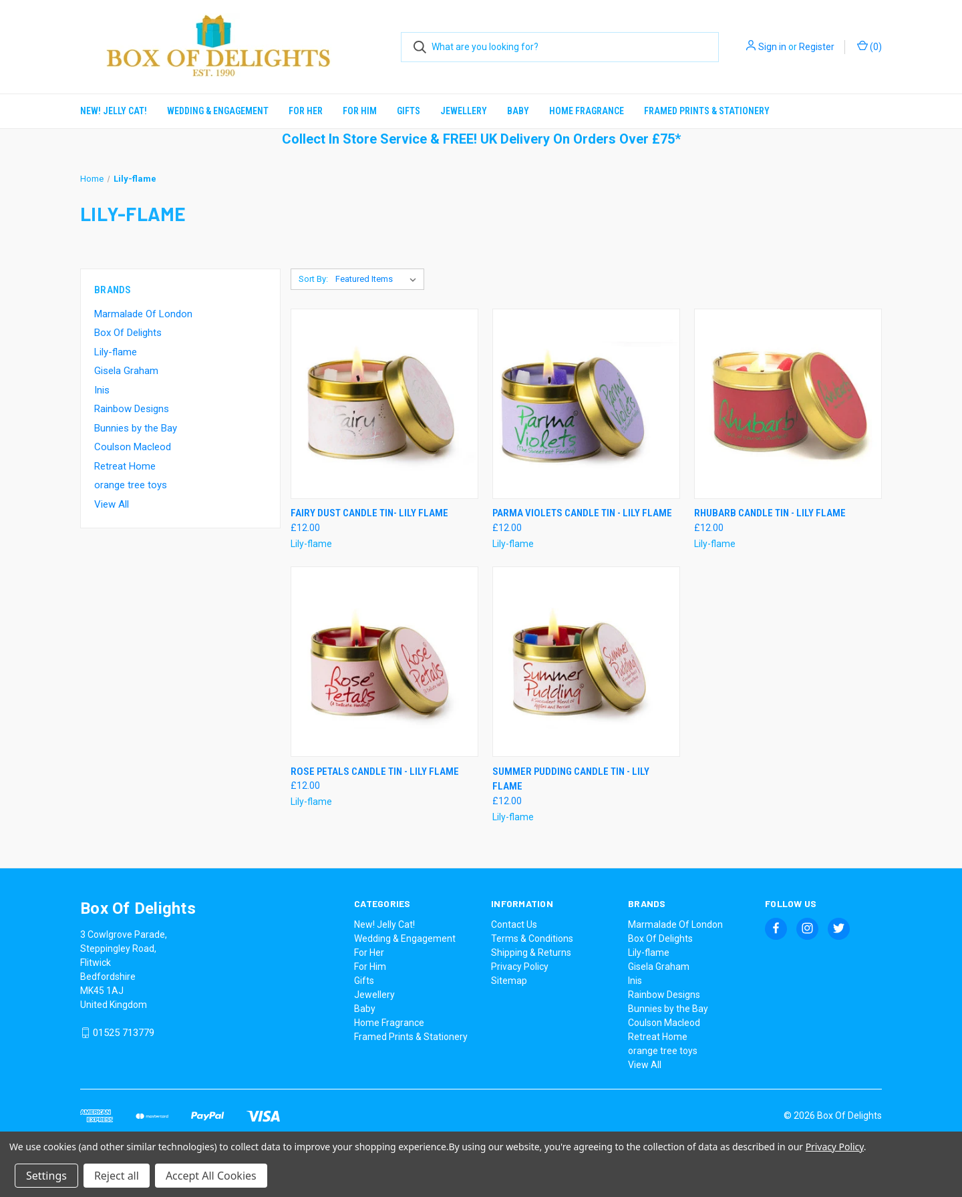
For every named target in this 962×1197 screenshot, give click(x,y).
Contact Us (514, 924)
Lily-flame (115, 352)
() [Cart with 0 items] (869, 46)
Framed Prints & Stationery (707, 111)
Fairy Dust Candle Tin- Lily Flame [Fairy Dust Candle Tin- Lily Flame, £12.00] (369, 513)
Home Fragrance (586, 111)
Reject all (116, 1175)
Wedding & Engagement (218, 111)
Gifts (408, 111)
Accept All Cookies (211, 1175)
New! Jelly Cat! (113, 111)
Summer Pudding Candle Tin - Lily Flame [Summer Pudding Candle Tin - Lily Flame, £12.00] (570, 779)
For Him (360, 111)
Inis (102, 390)
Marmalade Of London (143, 314)
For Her (306, 111)
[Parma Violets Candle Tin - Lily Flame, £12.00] (586, 403)
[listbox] (378, 279)
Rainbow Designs (131, 409)
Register (816, 46)
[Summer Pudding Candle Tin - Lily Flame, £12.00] (586, 661)
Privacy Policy (519, 966)
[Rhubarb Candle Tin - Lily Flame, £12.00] (788, 403)
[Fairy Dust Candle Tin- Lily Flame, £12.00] (384, 403)
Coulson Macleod (132, 447)
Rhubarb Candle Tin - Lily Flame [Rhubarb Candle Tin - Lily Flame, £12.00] (770, 513)
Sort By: (313, 279)
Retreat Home (125, 466)
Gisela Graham (126, 371)
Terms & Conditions (532, 938)
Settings (46, 1175)
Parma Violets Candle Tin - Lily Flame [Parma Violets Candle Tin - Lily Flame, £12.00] (582, 513)
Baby (518, 111)
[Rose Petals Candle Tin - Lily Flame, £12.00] (384, 661)
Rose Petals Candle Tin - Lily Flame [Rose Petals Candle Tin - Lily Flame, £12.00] (375, 771)
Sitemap (509, 980)
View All (111, 504)
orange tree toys (130, 485)
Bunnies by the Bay (135, 428)
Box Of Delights (128, 333)
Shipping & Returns (531, 952)
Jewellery (463, 111)
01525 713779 (123, 1033)
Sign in (772, 46)
